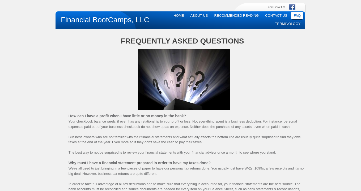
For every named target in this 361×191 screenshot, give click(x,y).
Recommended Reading (236, 16)
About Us (199, 16)
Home (178, 16)
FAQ (297, 16)
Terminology (287, 24)
